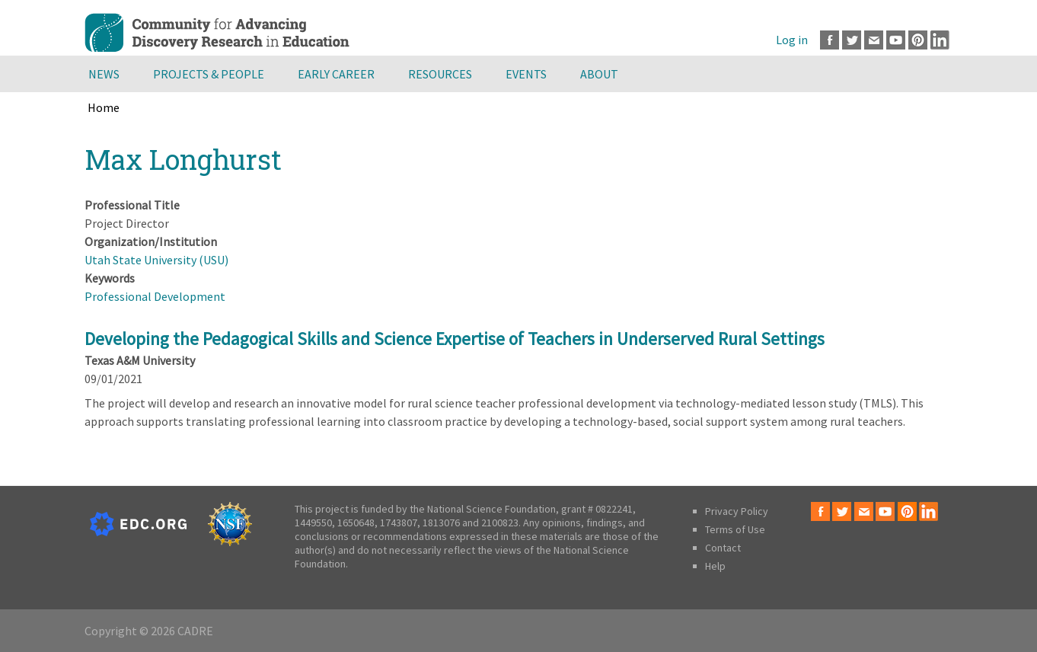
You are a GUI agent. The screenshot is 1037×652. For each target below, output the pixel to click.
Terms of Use (735, 529)
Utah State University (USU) (156, 259)
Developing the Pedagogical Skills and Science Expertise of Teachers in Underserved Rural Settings (455, 339)
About (599, 74)
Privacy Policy (736, 511)
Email (873, 40)
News (104, 74)
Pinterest (917, 40)
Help (715, 566)
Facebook (829, 40)
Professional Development (155, 296)
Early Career (336, 74)
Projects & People (208, 74)
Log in (792, 39)
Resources (440, 74)
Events (526, 74)
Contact (723, 548)
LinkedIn (939, 40)
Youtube (895, 40)
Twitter (851, 40)
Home (104, 107)
